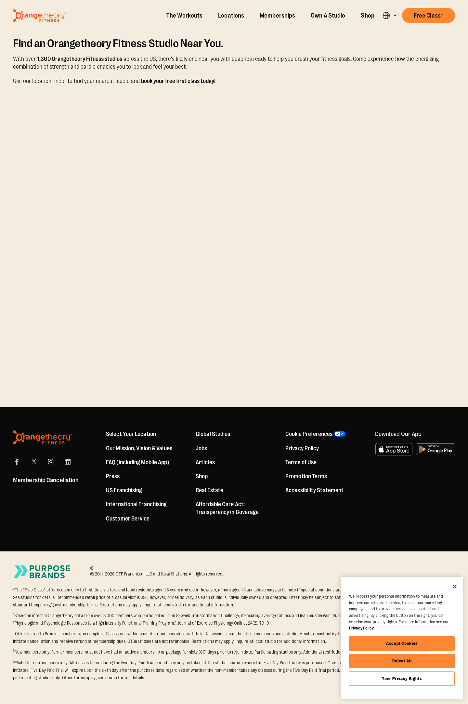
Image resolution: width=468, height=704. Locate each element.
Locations (231, 15)
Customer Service (128, 518)
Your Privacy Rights (402, 678)
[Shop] (202, 476)
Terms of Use (301, 462)
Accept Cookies (402, 643)
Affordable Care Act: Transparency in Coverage (227, 508)
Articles (205, 462)
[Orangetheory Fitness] (42, 437)
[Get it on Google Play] (435, 449)
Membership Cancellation (46, 480)
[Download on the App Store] (394, 449)
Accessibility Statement (314, 490)
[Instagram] (51, 462)
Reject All (402, 660)
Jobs (201, 448)
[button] (389, 15)
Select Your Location (131, 434)
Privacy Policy (302, 448)
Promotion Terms (306, 476)
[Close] (455, 586)
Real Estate (209, 490)
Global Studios (213, 434)
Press (113, 476)
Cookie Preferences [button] (308, 434)
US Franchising (124, 490)
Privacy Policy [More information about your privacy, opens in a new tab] (361, 628)
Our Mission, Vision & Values (139, 448)
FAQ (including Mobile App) (137, 462)
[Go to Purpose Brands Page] (42, 571)
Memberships (277, 15)
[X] (34, 462)
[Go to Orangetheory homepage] (39, 15)
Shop (367, 15)
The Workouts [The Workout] (184, 15)
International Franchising (136, 504)
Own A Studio (328, 15)
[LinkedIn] (68, 462)
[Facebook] (17, 462)
